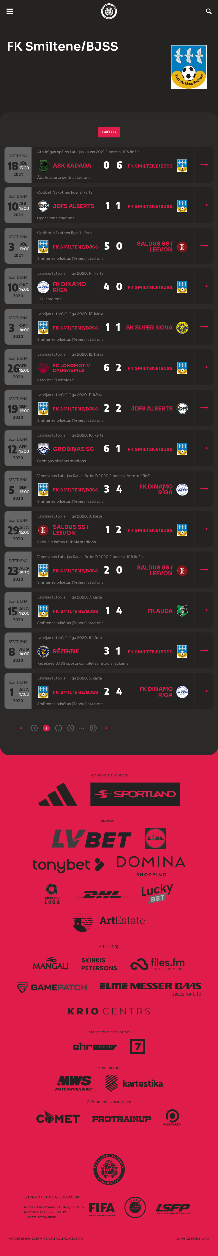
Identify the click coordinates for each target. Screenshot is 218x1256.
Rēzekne (66, 651)
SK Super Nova (149, 327)
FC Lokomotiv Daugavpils (71, 368)
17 (93, 728)
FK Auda (160, 611)
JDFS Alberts (74, 206)
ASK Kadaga (72, 165)
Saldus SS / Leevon (155, 246)
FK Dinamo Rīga (69, 287)
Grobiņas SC (73, 449)
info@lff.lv (47, 1217)
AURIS (205, 1238)
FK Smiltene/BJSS (150, 166)
